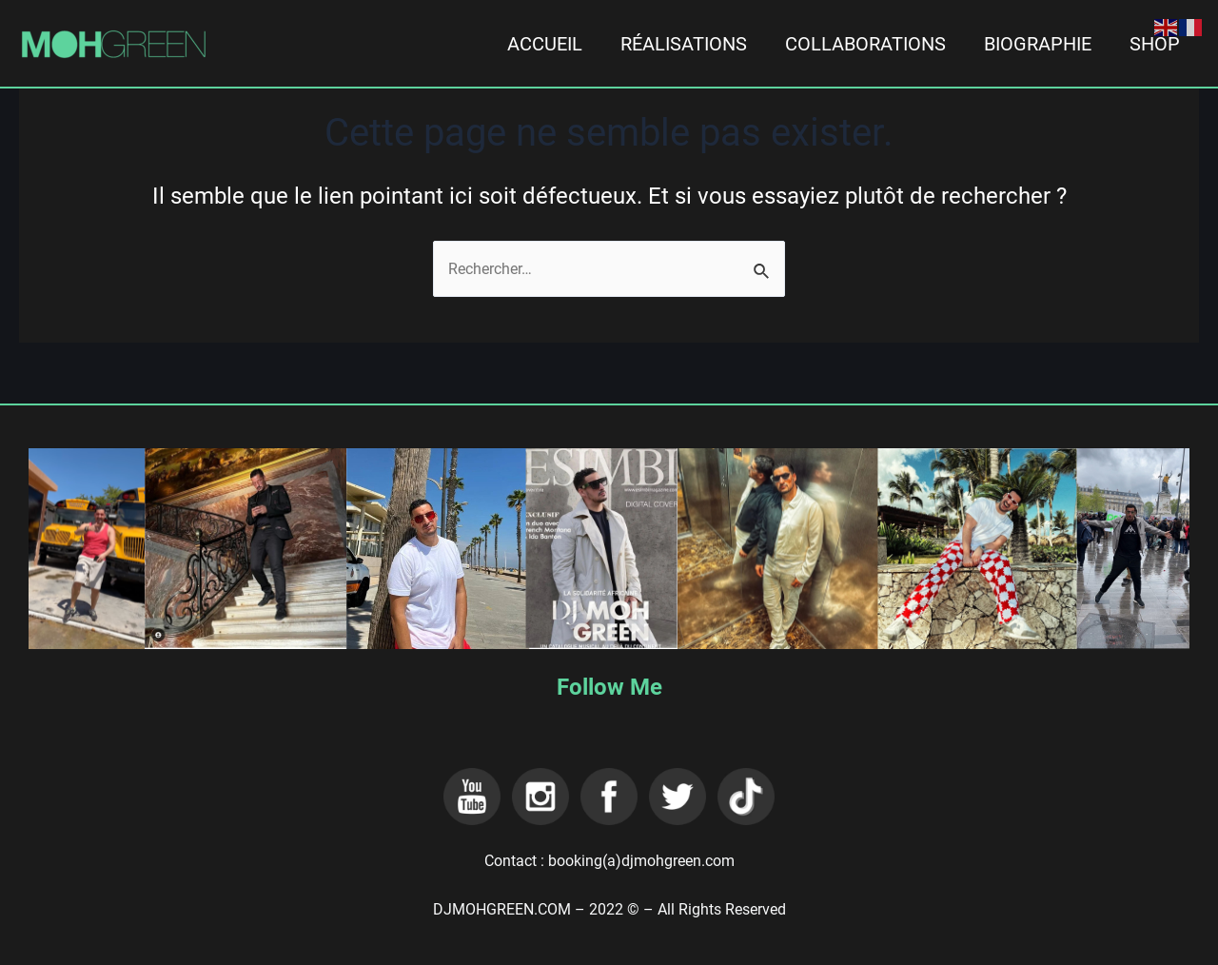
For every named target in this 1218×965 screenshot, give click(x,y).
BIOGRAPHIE (1037, 43)
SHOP (1155, 43)
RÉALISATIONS (683, 43)
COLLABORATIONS (865, 43)
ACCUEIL (544, 43)
